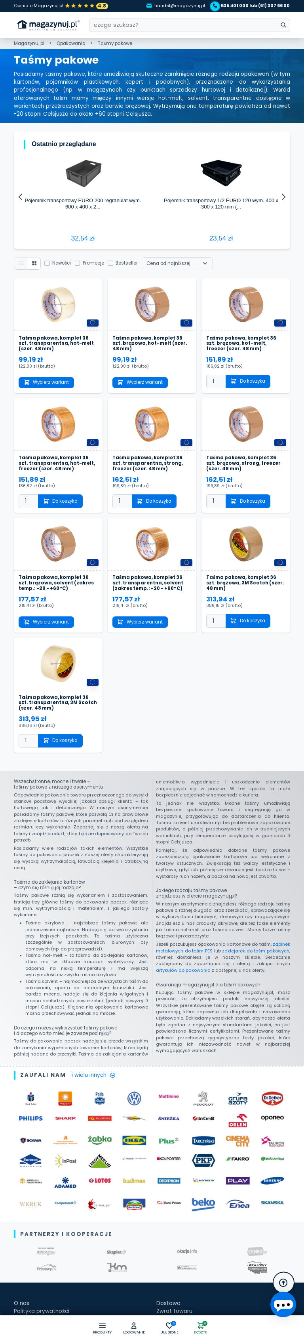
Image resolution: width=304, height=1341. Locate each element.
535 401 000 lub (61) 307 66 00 (251, 6)
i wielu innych (93, 966)
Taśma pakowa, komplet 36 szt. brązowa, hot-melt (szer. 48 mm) (149, 234)
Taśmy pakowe (115, 43)
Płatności (168, 1210)
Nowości (62, 154)
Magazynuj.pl (29, 43)
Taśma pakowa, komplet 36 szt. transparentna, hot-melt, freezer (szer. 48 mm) (57, 354)
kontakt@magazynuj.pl (187, 1249)
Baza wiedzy (30, 1257)
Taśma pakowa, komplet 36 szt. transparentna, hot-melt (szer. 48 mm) (56, 234)
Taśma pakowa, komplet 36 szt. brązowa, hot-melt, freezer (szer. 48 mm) (241, 234)
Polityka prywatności (41, 1202)
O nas (21, 1194)
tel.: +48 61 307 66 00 (185, 1257)
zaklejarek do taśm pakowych (255, 842)
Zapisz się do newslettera (48, 1274)
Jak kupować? (33, 1218)
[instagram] (173, 1276)
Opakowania (71, 43)
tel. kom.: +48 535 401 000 (191, 1265)
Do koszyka (248, 272)
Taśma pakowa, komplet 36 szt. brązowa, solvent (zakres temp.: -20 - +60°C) (56, 474)
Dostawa (168, 1194)
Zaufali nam (30, 1249)
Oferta (23, 1210)
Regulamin (28, 1226)
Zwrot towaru (174, 1202)
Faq (19, 1241)
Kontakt (166, 1218)
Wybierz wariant (46, 273)
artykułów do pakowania (183, 861)
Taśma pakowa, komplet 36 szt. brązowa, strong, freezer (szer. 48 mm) (243, 354)
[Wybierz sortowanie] (177, 154)
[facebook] (160, 1276)
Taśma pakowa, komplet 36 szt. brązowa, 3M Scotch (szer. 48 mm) (245, 474)
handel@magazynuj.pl (175, 6)
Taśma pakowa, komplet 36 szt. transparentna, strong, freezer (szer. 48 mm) (147, 354)
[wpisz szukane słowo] (283, 25)
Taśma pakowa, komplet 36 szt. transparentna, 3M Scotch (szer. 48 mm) (58, 594)
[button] (134, 1328)
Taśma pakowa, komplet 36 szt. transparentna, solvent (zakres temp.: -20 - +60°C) (147, 474)
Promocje (93, 154)
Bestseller (127, 154)
